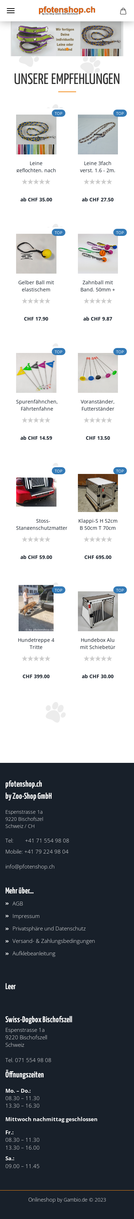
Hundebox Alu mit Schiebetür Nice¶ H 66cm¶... (97, 643)
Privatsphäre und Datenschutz (49, 928)
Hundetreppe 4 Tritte (36, 643)
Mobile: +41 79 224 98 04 (37, 851)
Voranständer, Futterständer (98, 404)
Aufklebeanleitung (34, 953)
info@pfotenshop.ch (30, 866)
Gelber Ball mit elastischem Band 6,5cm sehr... (36, 285)
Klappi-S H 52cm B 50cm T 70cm (98, 523)
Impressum (26, 915)
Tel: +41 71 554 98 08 (37, 840)
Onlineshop (42, 1199)
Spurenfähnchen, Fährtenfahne (37, 404)
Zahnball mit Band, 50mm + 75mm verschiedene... (98, 285)
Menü (11, 10)
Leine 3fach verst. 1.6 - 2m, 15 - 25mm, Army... (97, 166)
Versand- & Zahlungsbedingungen (54, 940)
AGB (18, 903)
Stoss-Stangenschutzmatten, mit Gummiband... (43, 523)
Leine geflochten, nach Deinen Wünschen (36, 166)
